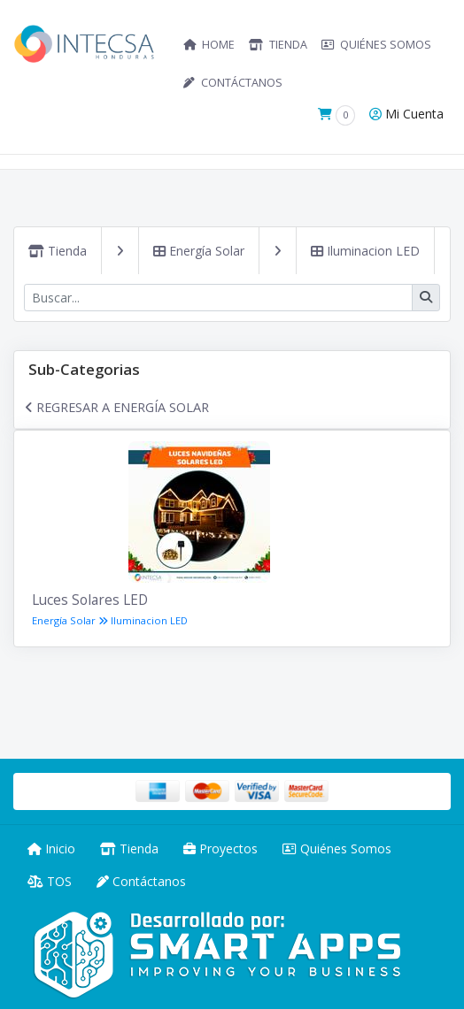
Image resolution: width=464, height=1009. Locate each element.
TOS (49, 881)
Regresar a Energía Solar (117, 407)
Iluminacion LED (365, 250)
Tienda (57, 250)
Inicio (51, 848)
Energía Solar (198, 250)
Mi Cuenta (406, 113)
